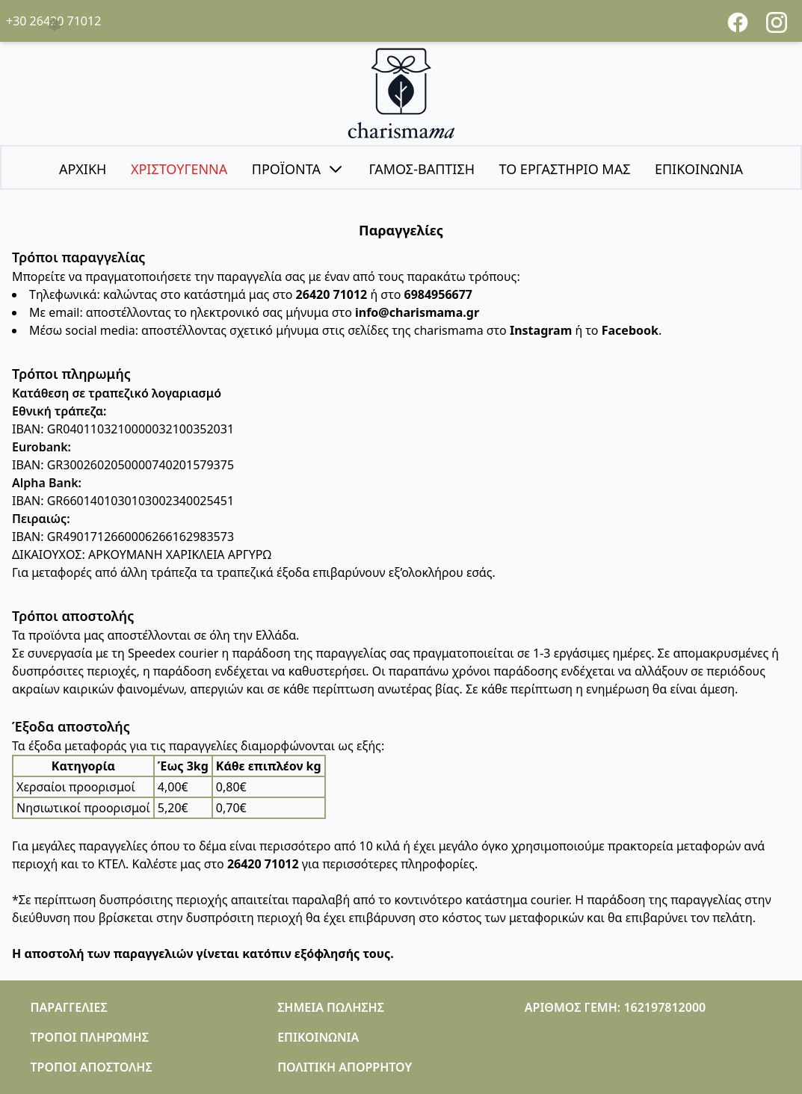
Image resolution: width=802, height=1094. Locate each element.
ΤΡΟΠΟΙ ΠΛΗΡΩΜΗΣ (90, 1037)
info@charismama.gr (417, 312)
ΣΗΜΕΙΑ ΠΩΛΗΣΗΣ (330, 1007)
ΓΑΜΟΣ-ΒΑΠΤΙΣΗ (421, 169)
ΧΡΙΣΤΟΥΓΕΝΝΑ (179, 169)
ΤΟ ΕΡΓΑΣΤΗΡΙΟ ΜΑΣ (564, 169)
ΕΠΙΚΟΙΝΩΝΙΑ (699, 169)
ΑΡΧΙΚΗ (83, 169)
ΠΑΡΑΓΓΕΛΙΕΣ (69, 1007)
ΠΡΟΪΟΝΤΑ (298, 169)
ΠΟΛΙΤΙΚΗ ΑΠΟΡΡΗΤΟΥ (344, 1067)
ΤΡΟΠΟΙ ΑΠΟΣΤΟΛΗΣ (91, 1067)
